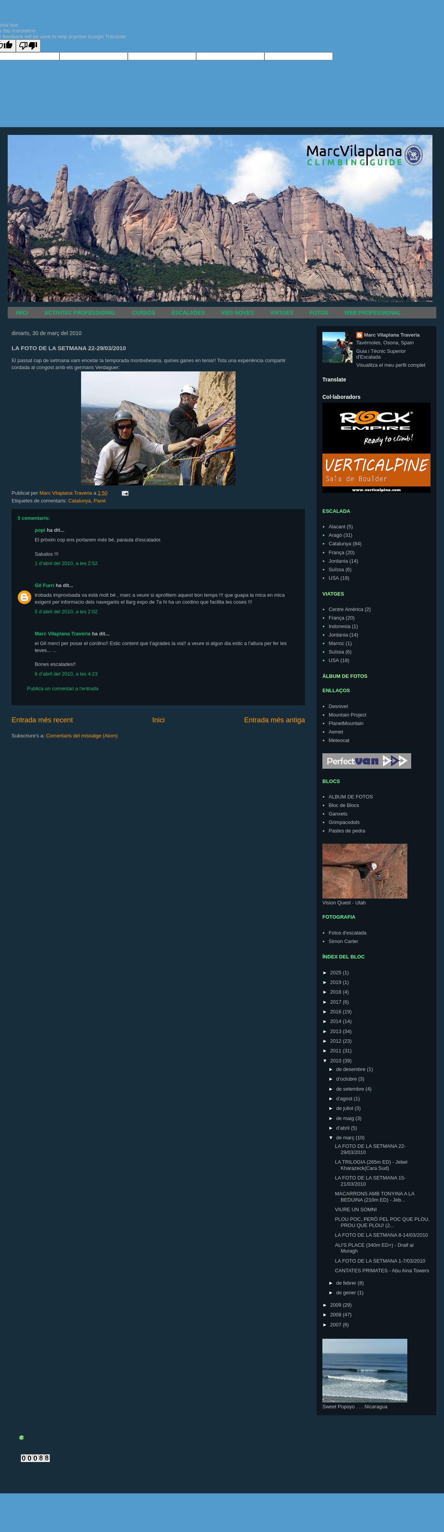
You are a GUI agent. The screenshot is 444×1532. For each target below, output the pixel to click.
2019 (336, 982)
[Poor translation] (28, 45)
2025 (336, 972)
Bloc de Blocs (344, 805)
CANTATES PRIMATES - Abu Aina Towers (382, 1270)
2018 (336, 992)
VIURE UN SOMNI (355, 1209)
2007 (336, 1325)
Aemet (336, 732)
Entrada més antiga (274, 720)
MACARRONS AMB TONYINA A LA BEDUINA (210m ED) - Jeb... (374, 1197)
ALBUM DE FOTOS (351, 797)
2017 (336, 1002)
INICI (22, 313)
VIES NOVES (237, 313)
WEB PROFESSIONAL (372, 313)
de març (346, 1137)
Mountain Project (347, 715)
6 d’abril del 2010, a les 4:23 (66, 674)
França (336, 552)
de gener (347, 1292)
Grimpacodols (344, 822)
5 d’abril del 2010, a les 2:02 (66, 612)
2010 (336, 1061)
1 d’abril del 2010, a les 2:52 (66, 563)
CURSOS (143, 313)
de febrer (347, 1283)
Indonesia (339, 626)
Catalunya (79, 501)
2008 (336, 1315)
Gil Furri (44, 585)
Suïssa (336, 569)
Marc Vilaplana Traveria (62, 634)
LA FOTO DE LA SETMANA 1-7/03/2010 (380, 1261)
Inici (158, 720)
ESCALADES (188, 313)
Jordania (338, 561)
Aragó (335, 535)
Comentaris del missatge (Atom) (82, 736)
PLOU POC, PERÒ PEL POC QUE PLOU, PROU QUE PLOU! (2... (382, 1222)
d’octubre (347, 1079)
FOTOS (319, 313)
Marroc (336, 643)
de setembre (351, 1089)
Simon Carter (343, 941)
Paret (99, 501)
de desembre (351, 1069)
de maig (346, 1118)
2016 (336, 1012)
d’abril (343, 1128)
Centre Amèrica (346, 609)
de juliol (345, 1108)
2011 (336, 1051)
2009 (336, 1305)
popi (40, 530)
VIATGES (281, 313)
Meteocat (339, 740)
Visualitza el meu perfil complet (390, 365)
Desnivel (338, 706)
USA (334, 578)
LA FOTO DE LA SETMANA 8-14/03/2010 (381, 1235)
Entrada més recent (42, 720)
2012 (336, 1041)
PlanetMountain (346, 723)
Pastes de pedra (347, 831)
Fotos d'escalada (347, 933)
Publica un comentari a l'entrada (62, 688)
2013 (336, 1031)
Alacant (337, 526)
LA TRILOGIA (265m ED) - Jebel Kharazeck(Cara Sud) (371, 1165)
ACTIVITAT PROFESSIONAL (80, 313)
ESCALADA (336, 511)
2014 (336, 1021)
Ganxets (338, 814)
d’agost (345, 1098)
